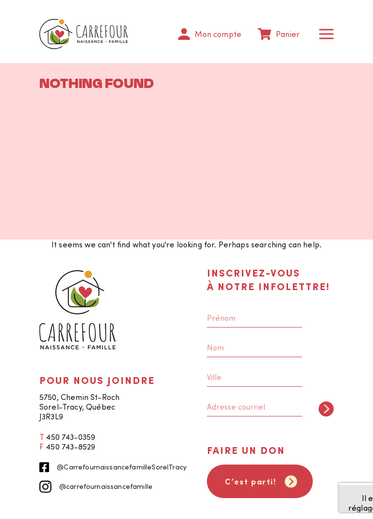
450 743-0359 (70, 437)
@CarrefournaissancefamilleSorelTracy (112, 467)
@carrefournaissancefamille (96, 487)
